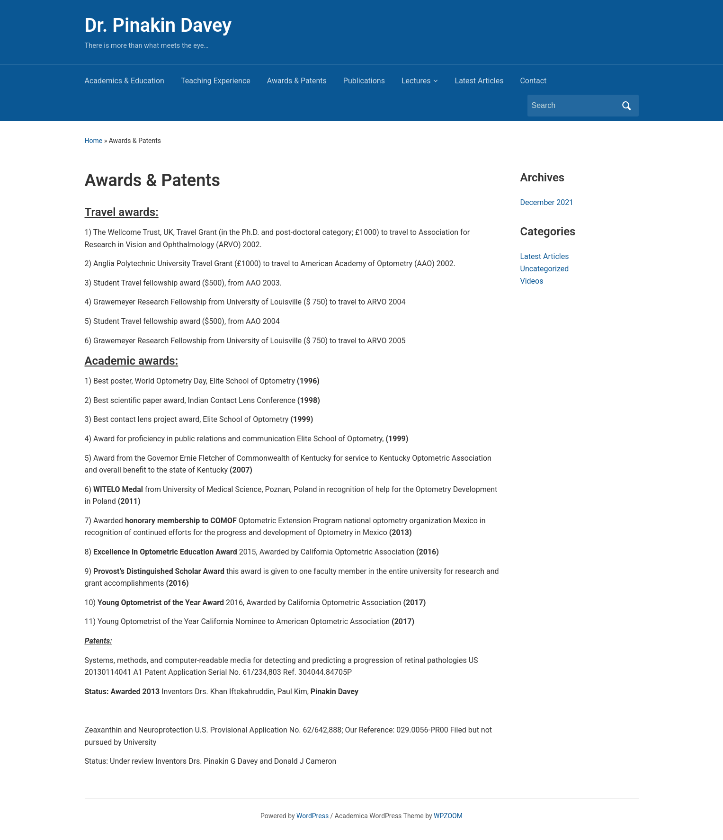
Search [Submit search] (627, 105)
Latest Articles (479, 80)
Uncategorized (544, 268)
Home (94, 140)
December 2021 (547, 202)
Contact (533, 80)
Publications (364, 80)
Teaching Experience (215, 80)
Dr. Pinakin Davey (158, 25)
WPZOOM (448, 816)
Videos (532, 281)
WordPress (312, 816)
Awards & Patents (297, 80)
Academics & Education (124, 80)
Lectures (416, 80)
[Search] (574, 105)
